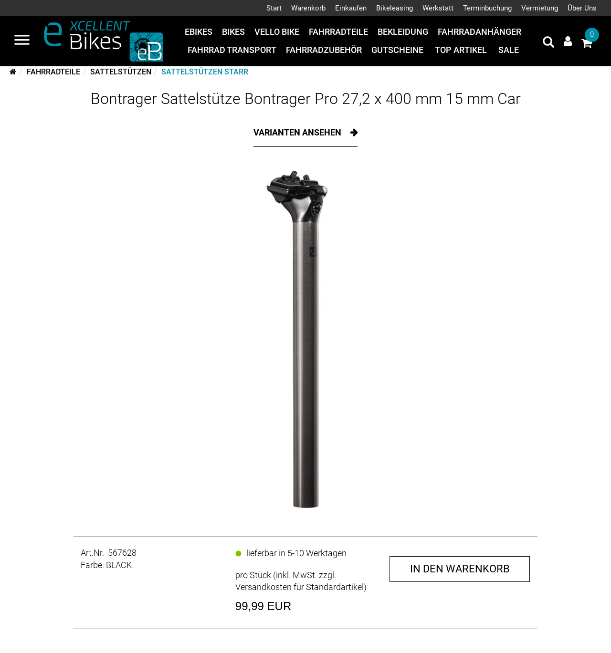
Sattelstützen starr (204, 71)
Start (274, 8)
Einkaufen (351, 8)
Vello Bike (276, 32)
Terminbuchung (487, 8)
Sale (508, 50)
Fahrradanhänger (479, 32)
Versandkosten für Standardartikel (299, 587)
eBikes (198, 32)
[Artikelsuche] (548, 43)
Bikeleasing (394, 8)
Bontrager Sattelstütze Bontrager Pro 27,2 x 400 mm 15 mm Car (306, 99)
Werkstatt (437, 8)
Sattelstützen (120, 71)
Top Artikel (461, 50)
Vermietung (539, 8)
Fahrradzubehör (324, 50)
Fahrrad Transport (232, 50)
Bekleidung (403, 32)
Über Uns (582, 8)
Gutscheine (397, 50)
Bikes (233, 32)
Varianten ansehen (298, 132)
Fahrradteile (338, 32)
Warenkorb (308, 8)
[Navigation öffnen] (22, 41)
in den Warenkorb (460, 569)
